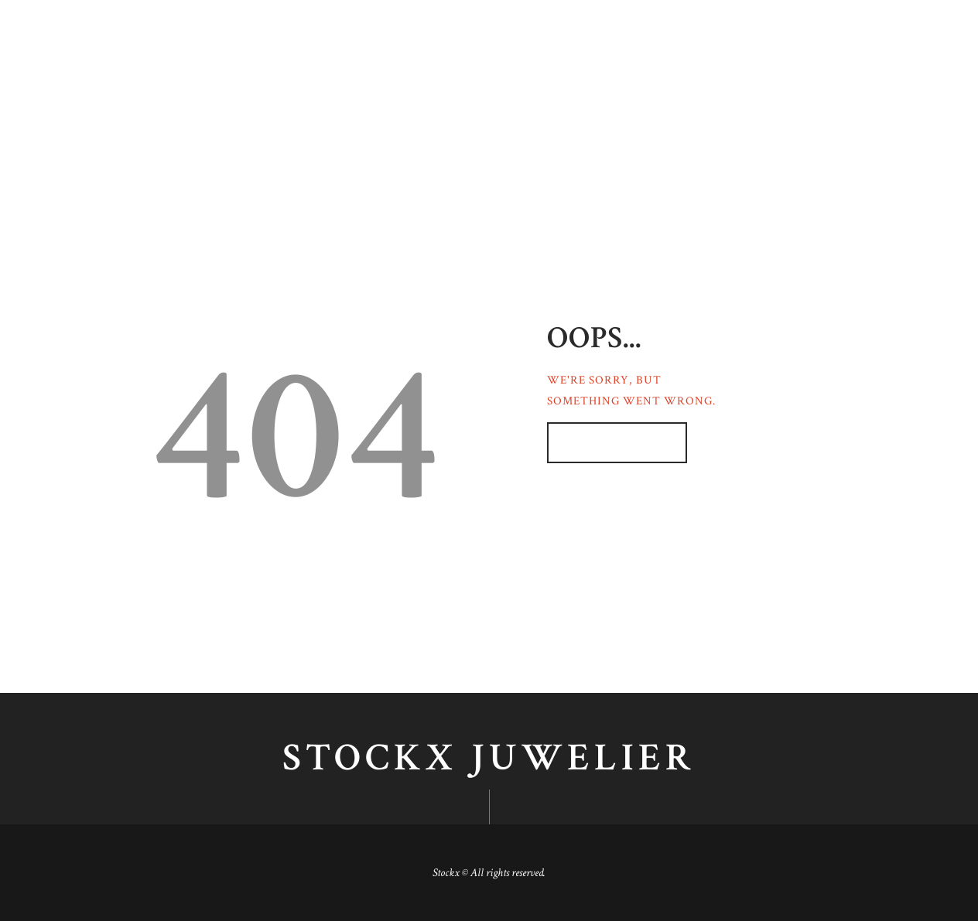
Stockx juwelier (489, 758)
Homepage (609, 443)
